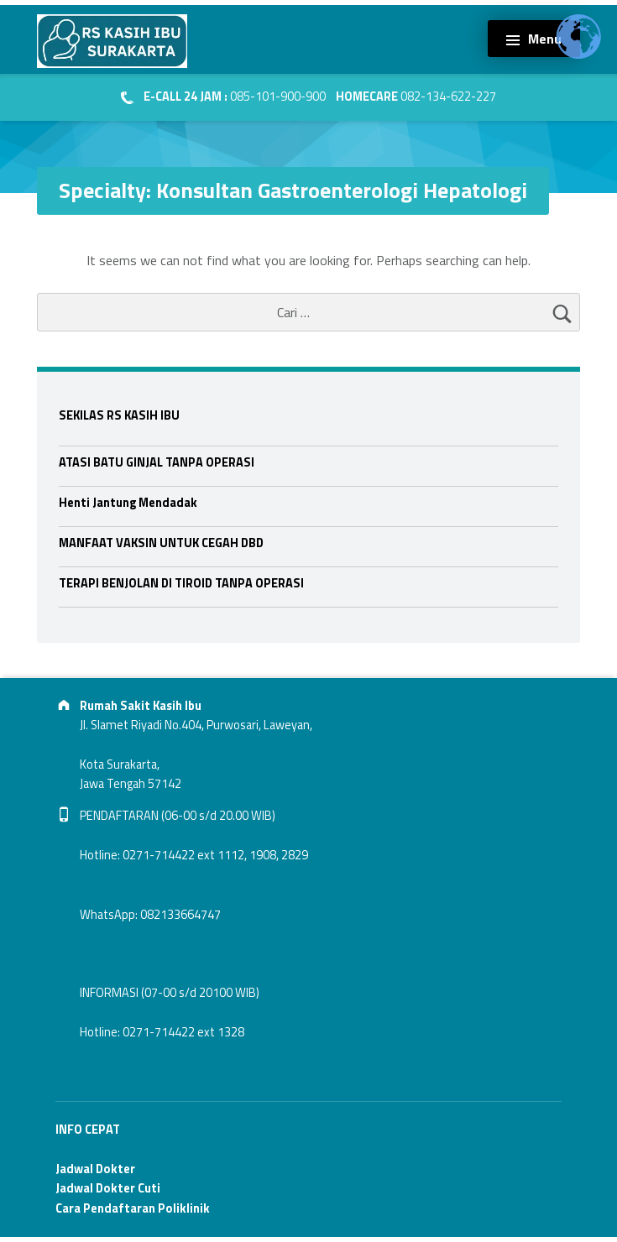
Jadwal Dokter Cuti (107, 1188)
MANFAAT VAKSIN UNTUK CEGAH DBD (161, 543)
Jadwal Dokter (95, 1169)
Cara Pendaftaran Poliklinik (132, 1208)
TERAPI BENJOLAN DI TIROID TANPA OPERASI (181, 583)
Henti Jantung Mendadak (128, 502)
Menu (545, 39)
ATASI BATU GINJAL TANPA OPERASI (156, 462)
